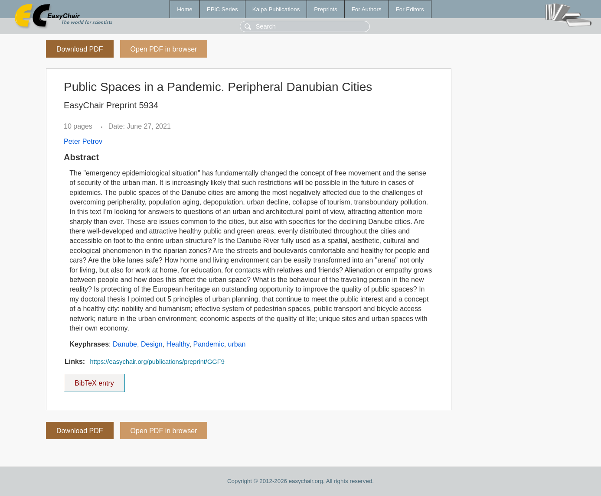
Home (185, 9)
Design (152, 344)
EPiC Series (222, 9)
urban (237, 344)
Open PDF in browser (164, 49)
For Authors (367, 9)
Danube (125, 344)
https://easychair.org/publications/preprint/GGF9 (157, 361)
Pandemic (208, 344)
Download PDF (79, 49)
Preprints (325, 9)
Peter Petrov (83, 141)
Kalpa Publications (276, 9)
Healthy (178, 344)
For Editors (410, 9)
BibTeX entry (94, 380)
